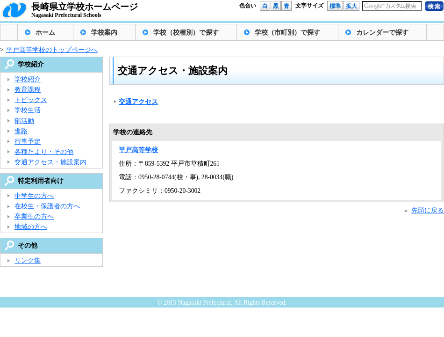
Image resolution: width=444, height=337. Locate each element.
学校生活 (27, 110)
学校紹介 (27, 79)
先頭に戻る (427, 210)
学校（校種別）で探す (186, 32)
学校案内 (104, 32)
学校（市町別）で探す (287, 32)
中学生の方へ (34, 195)
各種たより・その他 (43, 151)
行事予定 (27, 141)
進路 (21, 131)
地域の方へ (30, 226)
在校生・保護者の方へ (47, 206)
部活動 (24, 121)
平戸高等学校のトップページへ (52, 49)
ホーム (45, 32)
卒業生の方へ (34, 216)
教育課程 (27, 89)
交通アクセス (138, 101)
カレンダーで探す (382, 32)
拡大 (351, 6)
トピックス (30, 99)
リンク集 (27, 260)
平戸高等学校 (138, 150)
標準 (335, 6)
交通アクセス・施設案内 (50, 162)
